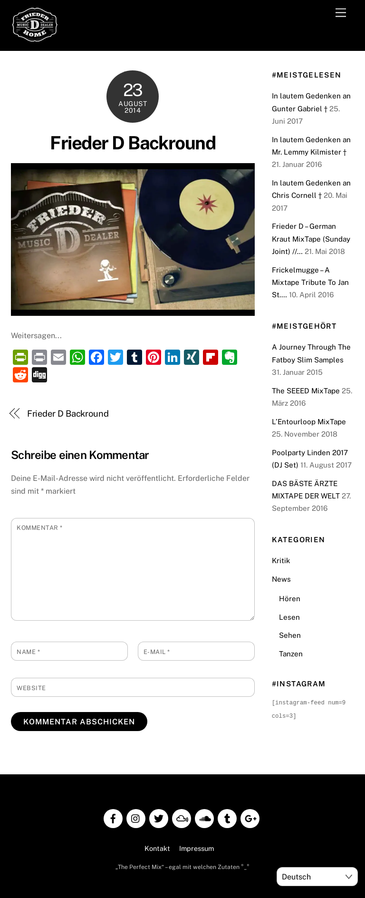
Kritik (281, 560)
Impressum (196, 847)
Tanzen (291, 654)
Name (28, 651)
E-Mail (157, 651)
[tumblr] (227, 816)
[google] (249, 816)
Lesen (289, 617)
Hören (289, 599)
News (281, 579)
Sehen (290, 635)
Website (31, 688)
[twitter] (158, 816)
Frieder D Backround (132, 143)
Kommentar (40, 527)
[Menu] (340, 13)
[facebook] (113, 816)
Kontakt (157, 847)
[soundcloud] (204, 816)
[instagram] (135, 816)
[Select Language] (317, 876)
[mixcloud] (181, 816)
